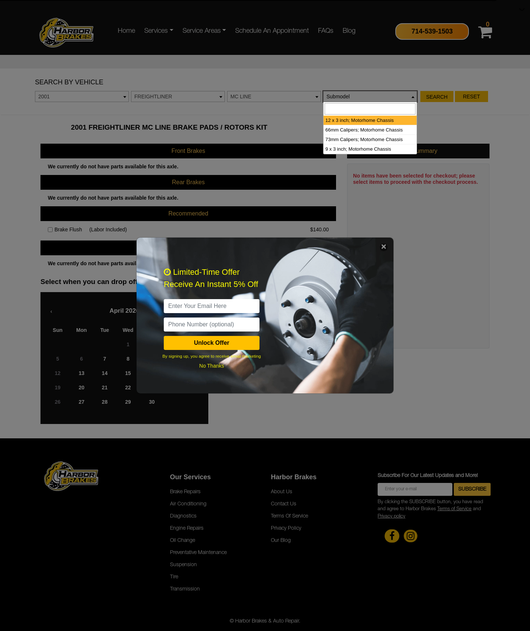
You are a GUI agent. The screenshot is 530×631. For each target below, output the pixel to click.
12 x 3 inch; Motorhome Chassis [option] (359, 120)
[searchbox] (370, 109)
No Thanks (211, 366)
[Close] (383, 247)
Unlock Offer (211, 343)
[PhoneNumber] (211, 325)
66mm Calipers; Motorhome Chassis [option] (364, 130)
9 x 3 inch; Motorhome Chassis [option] (358, 149)
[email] (211, 306)
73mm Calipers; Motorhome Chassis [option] (364, 139)
